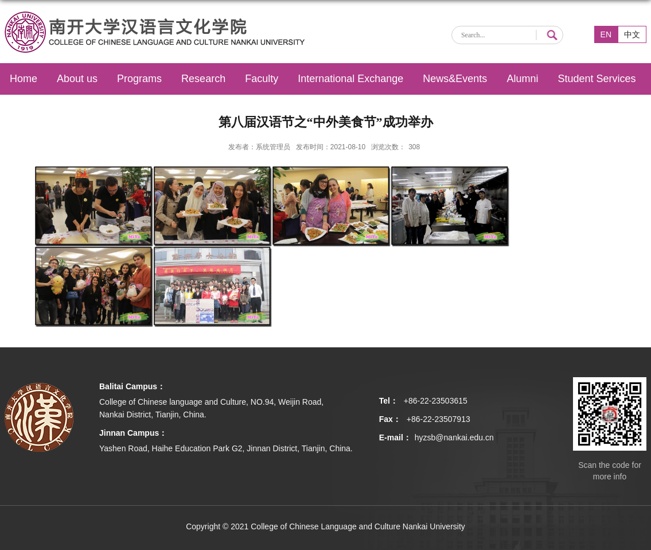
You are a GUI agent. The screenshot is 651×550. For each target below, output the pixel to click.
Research (203, 78)
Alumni (522, 78)
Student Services (597, 78)
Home (23, 78)
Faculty (261, 78)
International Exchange (350, 78)
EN (606, 34)
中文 (632, 34)
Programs (139, 78)
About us (77, 78)
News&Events (455, 78)
